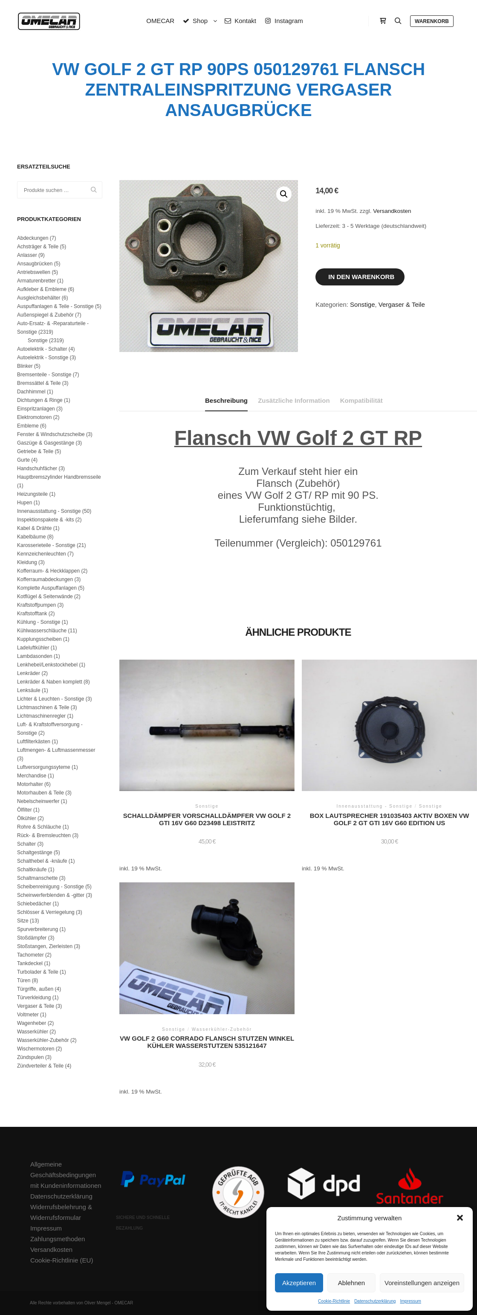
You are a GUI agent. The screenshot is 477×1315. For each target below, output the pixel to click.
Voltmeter (28, 1015)
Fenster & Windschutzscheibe (51, 434)
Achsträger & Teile (37, 247)
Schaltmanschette (37, 878)
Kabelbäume (31, 537)
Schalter (26, 844)
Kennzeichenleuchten (41, 554)
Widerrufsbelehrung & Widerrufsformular (61, 1212)
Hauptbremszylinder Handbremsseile (59, 477)
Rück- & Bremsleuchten (44, 835)
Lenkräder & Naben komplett (49, 682)
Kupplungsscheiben (39, 639)
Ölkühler (26, 818)
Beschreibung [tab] (226, 400)
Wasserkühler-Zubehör (43, 1040)
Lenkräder (28, 673)
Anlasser (27, 255)
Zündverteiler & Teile (40, 1066)
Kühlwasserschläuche (41, 631)
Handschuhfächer (37, 468)
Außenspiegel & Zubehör (45, 315)
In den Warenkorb (361, 276)
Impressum (410, 1301)
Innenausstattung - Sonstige (49, 511)
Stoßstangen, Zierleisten (44, 946)
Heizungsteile (32, 494)
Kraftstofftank (32, 614)
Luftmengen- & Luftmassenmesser (56, 750)
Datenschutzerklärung (375, 1301)
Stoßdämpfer (31, 938)
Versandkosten (392, 211)
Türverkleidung (34, 998)
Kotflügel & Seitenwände (45, 596)
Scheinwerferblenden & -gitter (50, 895)
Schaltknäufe (31, 870)
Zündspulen (30, 1057)
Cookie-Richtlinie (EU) (61, 1260)
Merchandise (31, 776)
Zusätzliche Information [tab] (294, 400)
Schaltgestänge (34, 852)
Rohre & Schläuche (39, 827)
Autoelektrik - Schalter (42, 349)
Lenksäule (28, 690)
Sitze (23, 921)
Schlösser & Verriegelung (46, 912)
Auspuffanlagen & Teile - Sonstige (55, 306)
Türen (23, 980)
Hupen (24, 503)
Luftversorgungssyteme (43, 767)
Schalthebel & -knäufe (42, 861)
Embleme (28, 426)
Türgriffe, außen (35, 989)
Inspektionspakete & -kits (45, 520)
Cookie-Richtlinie (334, 1301)
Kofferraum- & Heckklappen (48, 571)
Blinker (25, 366)
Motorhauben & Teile (40, 793)
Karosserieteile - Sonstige (46, 545)
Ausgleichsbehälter (38, 298)
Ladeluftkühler (33, 648)
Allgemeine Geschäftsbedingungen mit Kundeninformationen (65, 1175)
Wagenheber (31, 1023)
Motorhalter (30, 784)
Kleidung (27, 562)
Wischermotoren (35, 1049)
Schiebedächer (34, 904)
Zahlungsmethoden (57, 1238)
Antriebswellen (33, 272)
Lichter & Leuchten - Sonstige (50, 699)
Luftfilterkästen (33, 742)
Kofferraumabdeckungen (45, 579)
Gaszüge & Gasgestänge (45, 443)
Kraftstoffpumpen (36, 605)
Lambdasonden (34, 656)
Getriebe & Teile (35, 451)
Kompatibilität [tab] (361, 400)
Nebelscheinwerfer (38, 801)
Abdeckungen (32, 238)
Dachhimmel (31, 392)
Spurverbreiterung (37, 929)
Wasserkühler (32, 1032)
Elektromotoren (34, 417)
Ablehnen (351, 1282)
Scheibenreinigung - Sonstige (50, 887)
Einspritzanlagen (36, 409)
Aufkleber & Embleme (41, 289)
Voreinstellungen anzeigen (422, 1282)
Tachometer (30, 955)
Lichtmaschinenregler (41, 716)
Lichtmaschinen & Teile (43, 707)
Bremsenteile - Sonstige (44, 375)
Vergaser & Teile (402, 304)
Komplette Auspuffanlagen (47, 588)
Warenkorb (432, 21)
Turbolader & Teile (37, 972)
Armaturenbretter (36, 281)
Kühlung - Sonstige (38, 622)
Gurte (23, 460)
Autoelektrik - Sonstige (42, 358)
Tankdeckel (30, 963)
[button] (460, 1217)
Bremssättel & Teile (39, 383)
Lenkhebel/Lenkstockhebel (47, 665)
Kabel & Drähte (34, 528)
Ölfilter (24, 810)
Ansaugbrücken (34, 264)
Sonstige (362, 304)
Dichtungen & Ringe (40, 400)
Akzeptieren (299, 1282)
